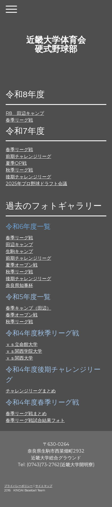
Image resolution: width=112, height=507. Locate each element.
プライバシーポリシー (18, 486)
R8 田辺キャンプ (25, 113)
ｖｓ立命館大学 (22, 344)
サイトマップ (43, 486)
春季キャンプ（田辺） (28, 308)
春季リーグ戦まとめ (26, 413)
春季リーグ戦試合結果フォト (35, 420)
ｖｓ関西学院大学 (24, 351)
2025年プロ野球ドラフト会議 (36, 183)
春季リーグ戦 (19, 120)
